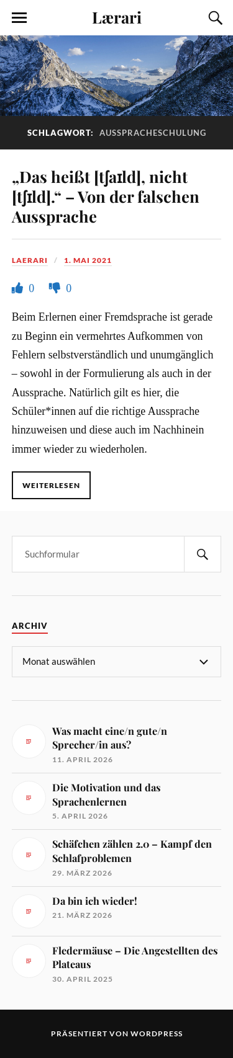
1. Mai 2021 (88, 260)
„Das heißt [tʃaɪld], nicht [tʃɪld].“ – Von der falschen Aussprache (105, 196)
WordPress (156, 1033)
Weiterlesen (51, 485)
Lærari (117, 16)
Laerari (30, 260)
